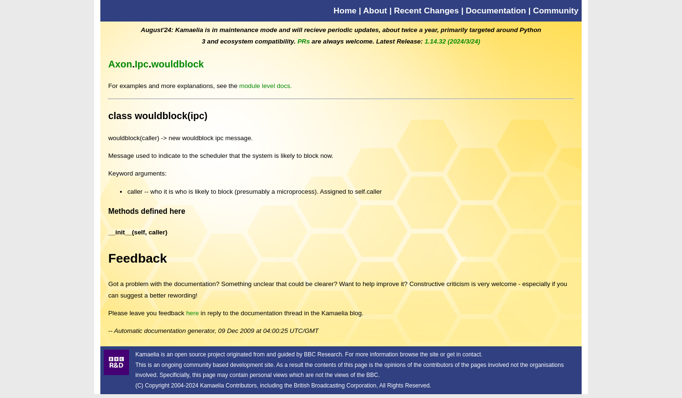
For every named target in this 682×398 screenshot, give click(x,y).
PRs (303, 41)
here (192, 313)
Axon (120, 64)
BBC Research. (324, 354)
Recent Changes (426, 10)
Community (555, 10)
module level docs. (265, 85)
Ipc (142, 64)
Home (345, 10)
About (375, 10)
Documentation (496, 10)
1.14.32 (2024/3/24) (452, 41)
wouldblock (177, 64)
